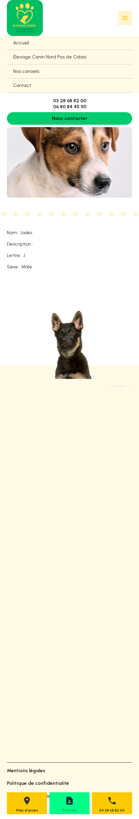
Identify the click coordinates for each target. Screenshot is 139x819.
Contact (22, 85)
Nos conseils (26, 71)
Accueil (21, 43)
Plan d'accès (27, 810)
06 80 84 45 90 (69, 106)
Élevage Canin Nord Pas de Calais (49, 57)
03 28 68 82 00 (69, 100)
